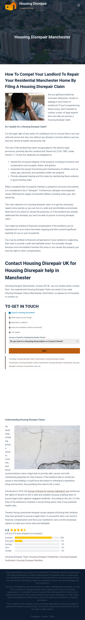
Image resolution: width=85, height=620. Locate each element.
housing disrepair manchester (60, 363)
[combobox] (44, 341)
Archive (44, 616)
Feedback (35, 616)
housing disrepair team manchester (31, 359)
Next (44, 351)
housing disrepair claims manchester (33, 363)
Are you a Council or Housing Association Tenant (27, 337)
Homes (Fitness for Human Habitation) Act (48, 491)
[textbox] (42, 341)
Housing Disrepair (33, 4)
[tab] (22, 313)
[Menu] (78, 5)
